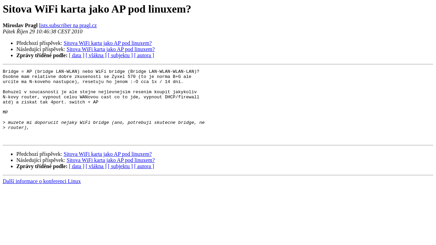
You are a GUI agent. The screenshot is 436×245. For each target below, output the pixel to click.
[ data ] (76, 55)
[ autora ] (144, 55)
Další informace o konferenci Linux (42, 195)
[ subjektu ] (120, 55)
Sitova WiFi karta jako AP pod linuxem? (108, 43)
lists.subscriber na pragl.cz (68, 25)
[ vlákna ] (96, 55)
